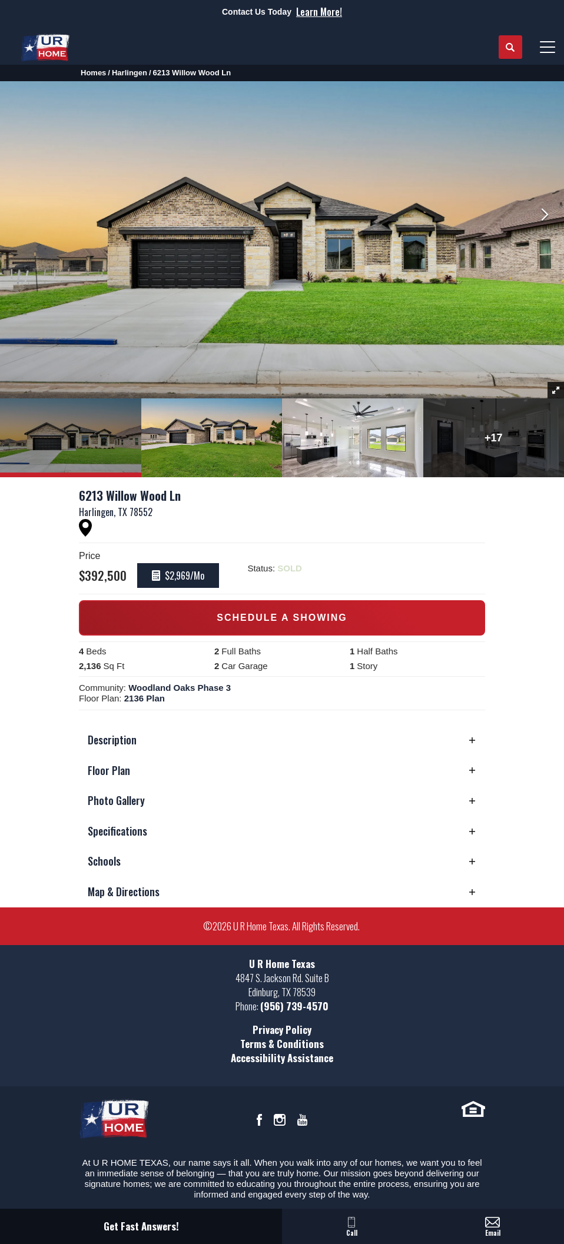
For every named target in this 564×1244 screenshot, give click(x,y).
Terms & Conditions (282, 1043)
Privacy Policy (282, 1029)
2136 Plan (144, 698)
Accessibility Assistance (282, 1057)
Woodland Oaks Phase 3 (179, 688)
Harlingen (129, 72)
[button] (510, 47)
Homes (93, 72)
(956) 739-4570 (294, 1006)
